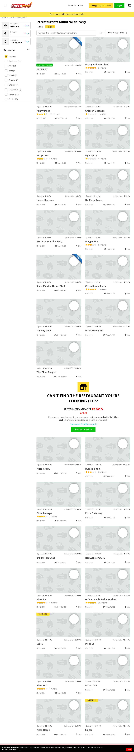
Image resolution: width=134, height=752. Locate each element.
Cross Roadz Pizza (95, 286)
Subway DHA (43, 330)
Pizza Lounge (44, 513)
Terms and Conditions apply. (83, 424)
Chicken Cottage (95, 110)
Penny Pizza (43, 110)
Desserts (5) (12, 94)
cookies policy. (14, 749)
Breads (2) (11, 75)
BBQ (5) (10, 70)
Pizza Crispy (43, 468)
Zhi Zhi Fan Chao (45, 557)
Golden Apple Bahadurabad (100, 599)
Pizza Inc (41, 599)
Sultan (89, 729)
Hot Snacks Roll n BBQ (49, 241)
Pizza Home (43, 729)
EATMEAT (42, 69)
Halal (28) (11, 56)
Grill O (40, 643)
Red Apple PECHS (95, 557)
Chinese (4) (11, 85)
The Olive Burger (46, 372)
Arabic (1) (11, 66)
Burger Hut (43, 155)
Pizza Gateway (93, 513)
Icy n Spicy (91, 155)
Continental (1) (13, 89)
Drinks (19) (11, 99)
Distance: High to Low (117, 32)
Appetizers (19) (13, 61)
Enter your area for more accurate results (67, 14)
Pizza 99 (89, 643)
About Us (72, 5)
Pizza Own (91, 685)
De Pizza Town (93, 200)
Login (119, 5)
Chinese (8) (11, 80)
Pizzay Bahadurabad (96, 64)
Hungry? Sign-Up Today (101, 5)
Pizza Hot (41, 685)
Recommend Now (83, 429)
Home (4, 18)
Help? (80, 5)
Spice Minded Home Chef (50, 286)
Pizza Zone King (94, 330)
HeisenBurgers (45, 200)
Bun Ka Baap (92, 468)
